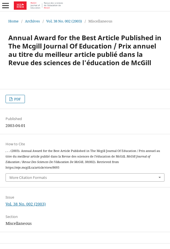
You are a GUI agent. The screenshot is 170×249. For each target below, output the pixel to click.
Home (13, 21)
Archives (32, 21)
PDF (17, 98)
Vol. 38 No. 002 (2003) (64, 21)
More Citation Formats (28, 177)
